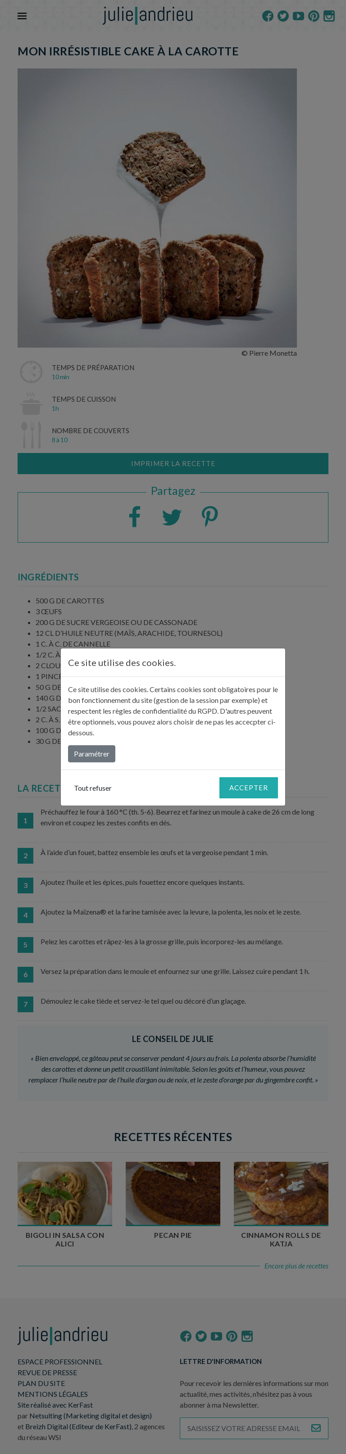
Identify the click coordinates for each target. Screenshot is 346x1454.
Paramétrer (91, 753)
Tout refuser (93, 788)
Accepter (248, 788)
